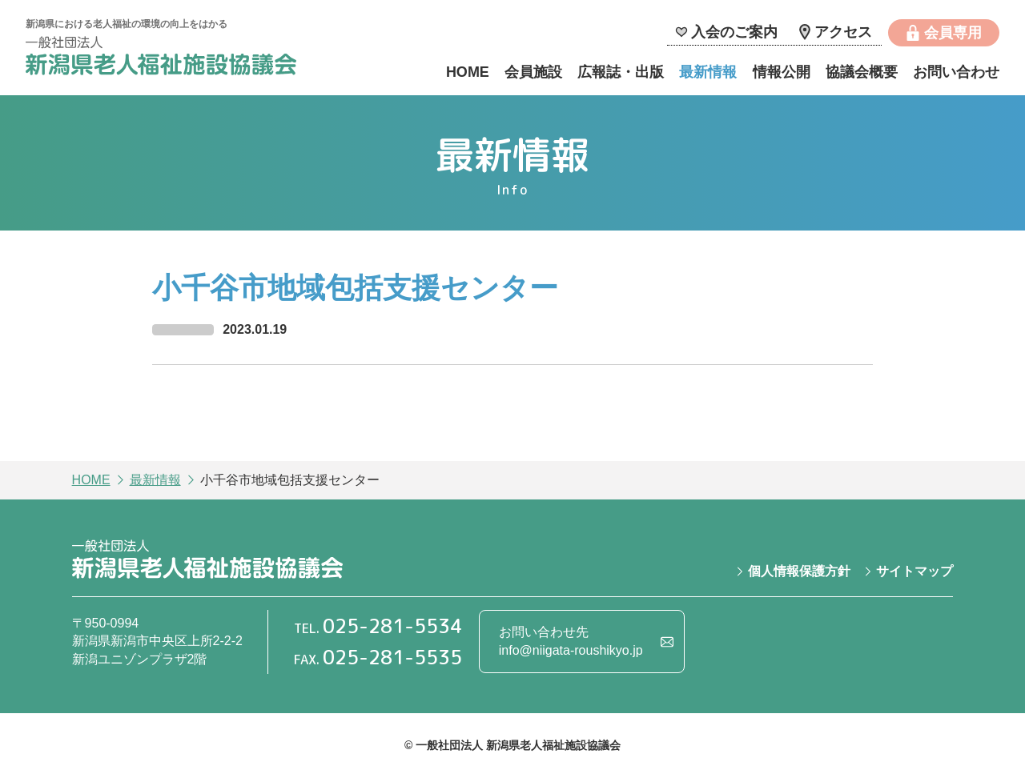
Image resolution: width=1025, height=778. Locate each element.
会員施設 (533, 72)
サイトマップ (914, 571)
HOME (467, 72)
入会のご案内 (734, 32)
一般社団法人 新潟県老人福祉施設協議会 (161, 58)
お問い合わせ (956, 72)
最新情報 (708, 72)
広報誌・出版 (620, 72)
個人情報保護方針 (799, 571)
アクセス (843, 32)
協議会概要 (862, 72)
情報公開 (781, 72)
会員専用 (953, 33)
